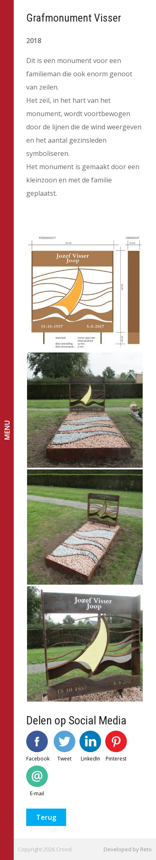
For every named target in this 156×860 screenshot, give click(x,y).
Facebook (38, 746)
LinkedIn (90, 746)
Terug (46, 817)
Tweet (64, 746)
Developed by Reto (128, 849)
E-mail (37, 781)
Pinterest (116, 746)
